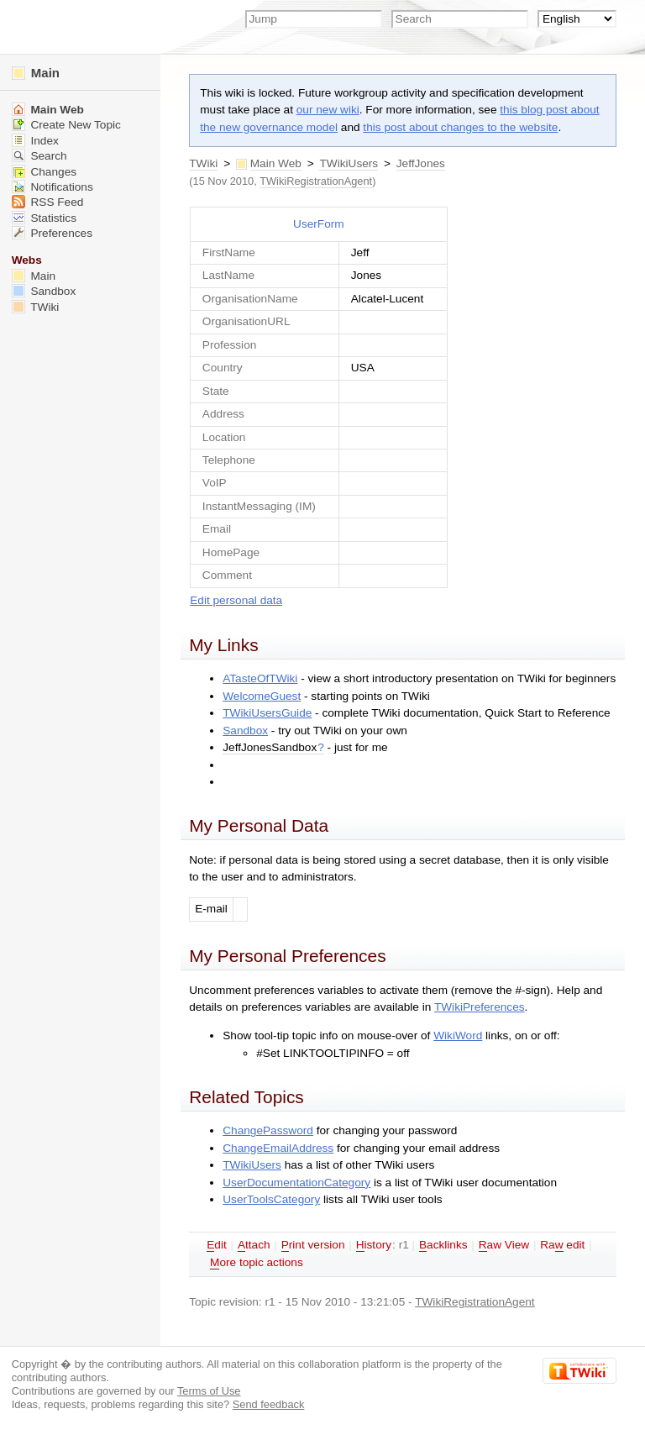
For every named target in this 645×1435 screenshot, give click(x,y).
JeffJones (420, 163)
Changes (44, 172)
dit (217, 1245)
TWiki (203, 163)
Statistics (44, 218)
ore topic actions (256, 1262)
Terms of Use (209, 1391)
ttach (254, 1245)
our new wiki (327, 109)
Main (36, 73)
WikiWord (457, 1035)
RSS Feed (48, 202)
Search (39, 156)
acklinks (443, 1245)
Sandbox (245, 730)
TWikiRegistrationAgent (316, 181)
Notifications (52, 187)
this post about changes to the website (460, 127)
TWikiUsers (348, 163)
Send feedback (269, 1404)
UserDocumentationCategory (296, 1182)
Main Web (276, 163)
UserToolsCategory (271, 1199)
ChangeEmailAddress (278, 1148)
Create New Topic (66, 124)
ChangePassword (268, 1130)
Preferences (52, 233)
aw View (504, 1245)
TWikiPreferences (479, 1007)
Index (35, 140)
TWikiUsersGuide (267, 713)
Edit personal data (236, 600)
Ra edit (562, 1245)
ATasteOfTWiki (260, 678)
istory (373, 1245)
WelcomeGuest (262, 696)
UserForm (318, 224)
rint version (313, 1245)
